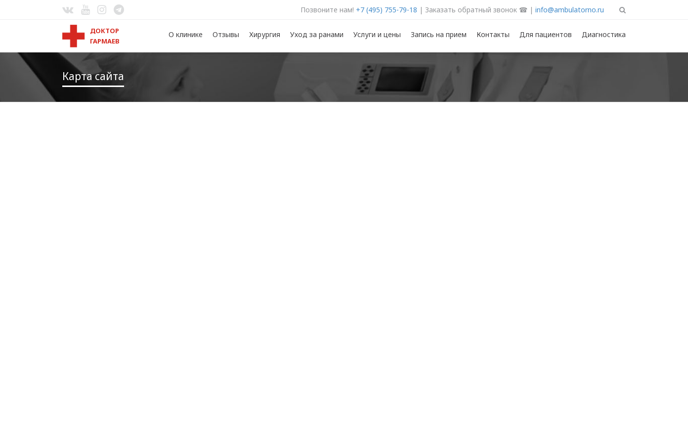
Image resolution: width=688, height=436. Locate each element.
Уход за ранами (317, 34)
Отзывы (226, 34)
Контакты (493, 34)
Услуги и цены (377, 34)
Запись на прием (439, 34)
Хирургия (264, 34)
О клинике (186, 34)
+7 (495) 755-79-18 (386, 9)
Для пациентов (545, 34)
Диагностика (604, 34)
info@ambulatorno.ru (569, 9)
